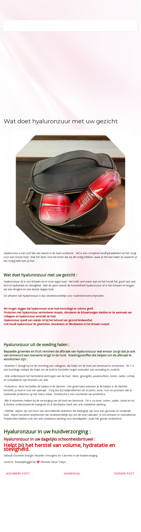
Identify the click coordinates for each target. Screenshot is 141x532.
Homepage (72, 473)
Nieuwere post (18, 473)
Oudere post (124, 473)
